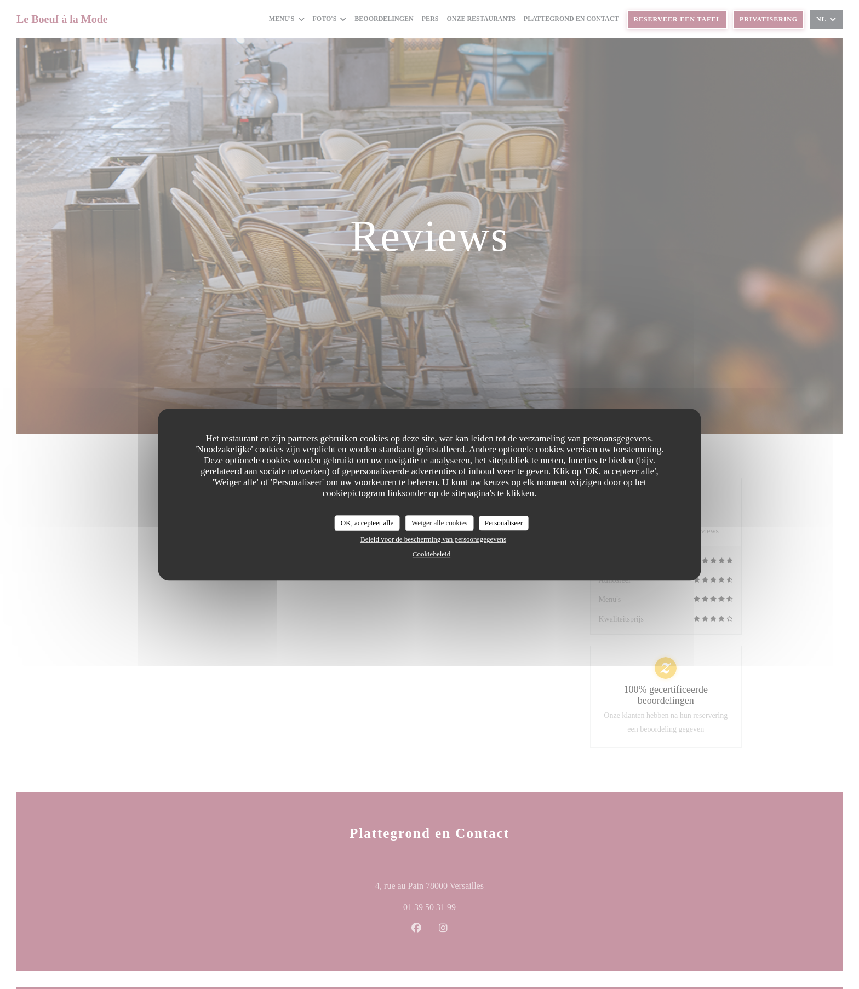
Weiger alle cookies (439, 523)
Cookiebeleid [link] (431, 554)
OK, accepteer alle (367, 523)
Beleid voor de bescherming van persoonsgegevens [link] (433, 539)
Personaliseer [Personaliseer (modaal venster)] (504, 523)
